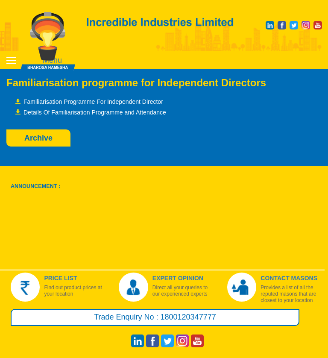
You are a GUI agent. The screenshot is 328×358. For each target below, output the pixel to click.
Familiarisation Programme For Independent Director (93, 101)
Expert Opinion (177, 278)
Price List (60, 278)
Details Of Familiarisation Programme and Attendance (94, 112)
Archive (38, 138)
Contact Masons (289, 278)
